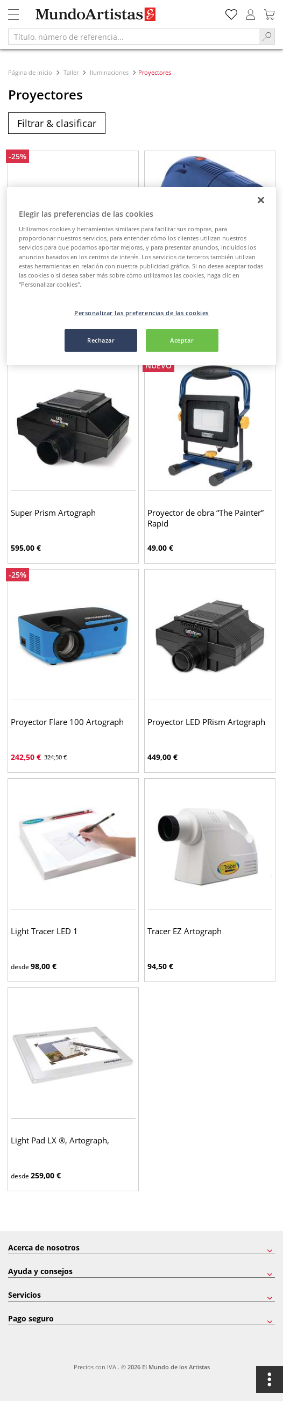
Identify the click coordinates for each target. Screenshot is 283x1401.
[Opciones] (269, 1379)
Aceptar (182, 340)
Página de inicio (31, 72)
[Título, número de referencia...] (133, 37)
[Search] (267, 37)
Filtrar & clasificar (56, 123)
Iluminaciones (109, 72)
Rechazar (101, 340)
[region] (141, 276)
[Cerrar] (261, 200)
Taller (71, 72)
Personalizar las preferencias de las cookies (141, 313)
